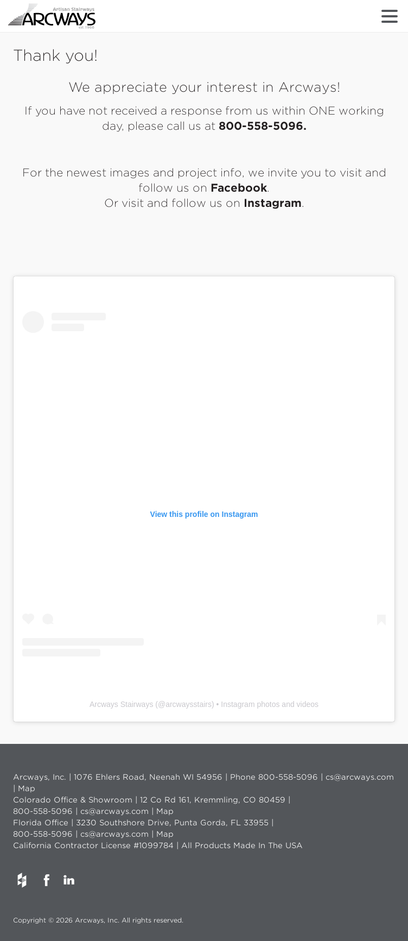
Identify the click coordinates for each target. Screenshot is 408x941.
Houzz (21, 880)
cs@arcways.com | (118, 811)
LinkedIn (68, 880)
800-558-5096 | (292, 777)
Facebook (239, 187)
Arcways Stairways (121, 704)
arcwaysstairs (188, 704)
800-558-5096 (261, 125)
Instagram (273, 203)
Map (26, 788)
